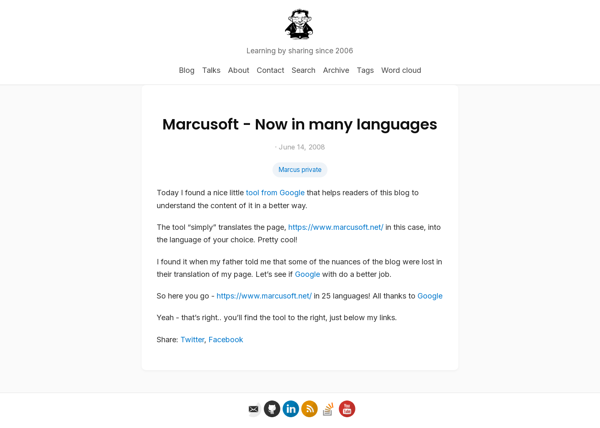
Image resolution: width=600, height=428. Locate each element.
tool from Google (275, 192)
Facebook (225, 339)
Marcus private (300, 170)
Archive (336, 70)
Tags (365, 70)
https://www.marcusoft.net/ (335, 227)
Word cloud (401, 70)
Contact (270, 70)
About (238, 70)
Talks (211, 70)
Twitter (192, 339)
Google (307, 274)
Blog (187, 70)
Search (303, 70)
